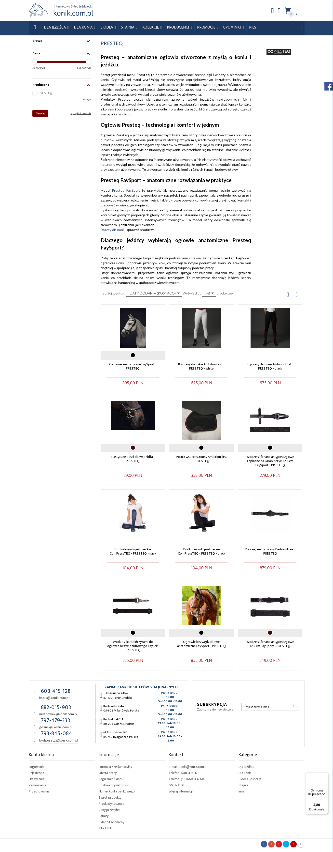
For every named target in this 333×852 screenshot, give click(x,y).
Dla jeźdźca (246, 767)
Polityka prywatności (113, 785)
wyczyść (87, 100)
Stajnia (128, 27)
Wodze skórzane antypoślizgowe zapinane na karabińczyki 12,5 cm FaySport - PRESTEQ (270, 461)
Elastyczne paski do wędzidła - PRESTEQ (133, 459)
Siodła (107, 27)
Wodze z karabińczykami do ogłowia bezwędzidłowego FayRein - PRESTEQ (133, 646)
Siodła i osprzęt (250, 779)
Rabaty (103, 816)
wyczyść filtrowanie (81, 113)
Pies (252, 27)
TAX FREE (105, 828)
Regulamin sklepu (111, 779)
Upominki (232, 27)
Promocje (206, 27)
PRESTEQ (45, 93)
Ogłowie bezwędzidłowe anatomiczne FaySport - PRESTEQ (201, 644)
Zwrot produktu (110, 797)
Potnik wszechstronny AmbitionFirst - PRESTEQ (201, 459)
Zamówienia (37, 785)
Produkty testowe (111, 803)
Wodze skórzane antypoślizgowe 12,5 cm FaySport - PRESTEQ (270, 644)
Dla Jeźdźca (55, 27)
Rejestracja (36, 773)
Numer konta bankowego (117, 791)
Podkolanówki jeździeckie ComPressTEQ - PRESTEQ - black (201, 551)
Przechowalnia (39, 791)
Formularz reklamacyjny (115, 767)
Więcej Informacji (181, 791)
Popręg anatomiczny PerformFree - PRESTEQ (270, 551)
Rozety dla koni (112, 230)
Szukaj (40, 113)
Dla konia (83, 27)
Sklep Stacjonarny (111, 822)
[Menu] (325, 775)
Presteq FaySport (126, 190)
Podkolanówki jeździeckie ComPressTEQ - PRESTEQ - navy (133, 551)
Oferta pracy (108, 773)
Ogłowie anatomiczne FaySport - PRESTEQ (133, 366)
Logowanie (36, 767)
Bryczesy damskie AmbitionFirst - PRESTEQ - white (201, 366)
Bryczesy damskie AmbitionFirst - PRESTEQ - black (270, 366)
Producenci (178, 27)
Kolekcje (151, 27)
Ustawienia (36, 779)
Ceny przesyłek (109, 810)
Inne (241, 791)
